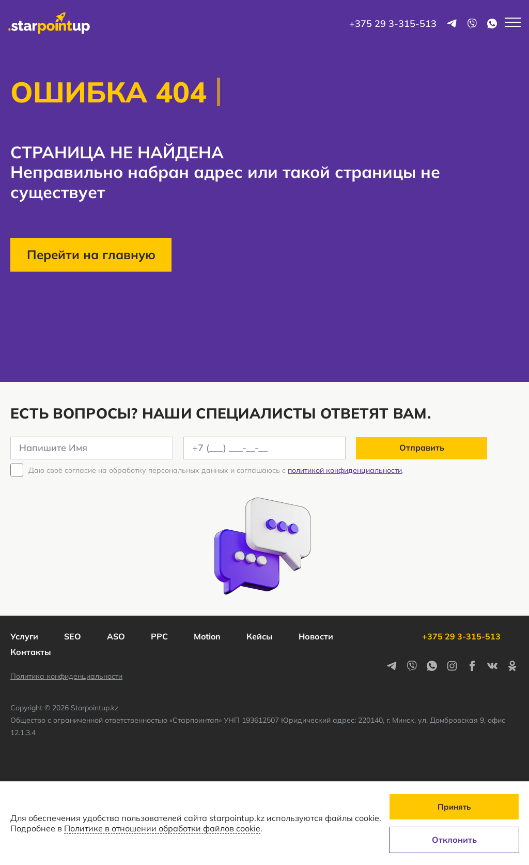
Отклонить (454, 839)
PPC (159, 636)
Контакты (30, 652)
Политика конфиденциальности (66, 676)
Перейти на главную (91, 254)
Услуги (24, 636)
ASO (116, 636)
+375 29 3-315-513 (393, 23)
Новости (316, 636)
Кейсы (259, 636)
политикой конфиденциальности (345, 470)
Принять (454, 807)
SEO (72, 636)
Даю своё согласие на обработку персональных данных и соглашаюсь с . (215, 470)
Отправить (421, 447)
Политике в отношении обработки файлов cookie (162, 828)
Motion (207, 636)
